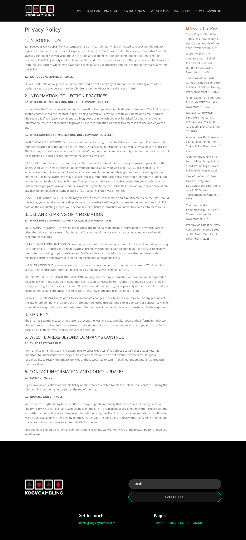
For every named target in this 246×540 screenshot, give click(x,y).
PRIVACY (159, 523)
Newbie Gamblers (208, 11)
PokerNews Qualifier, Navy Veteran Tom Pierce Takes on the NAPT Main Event (203, 229)
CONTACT (184, 523)
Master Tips (182, 11)
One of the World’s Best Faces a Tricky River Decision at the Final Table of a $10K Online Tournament (203, 185)
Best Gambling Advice (103, 11)
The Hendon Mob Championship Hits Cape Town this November (202, 209)
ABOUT (197, 523)
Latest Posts (159, 11)
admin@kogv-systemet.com (96, 523)
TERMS (171, 523)
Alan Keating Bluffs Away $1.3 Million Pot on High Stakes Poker (202, 141)
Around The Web (203, 28)
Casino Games (134, 11)
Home (77, 11)
